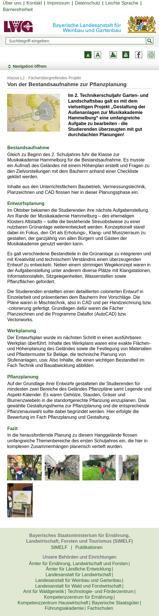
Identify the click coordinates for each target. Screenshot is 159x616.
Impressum (58, 3)
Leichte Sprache (121, 3)
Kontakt (34, 3)
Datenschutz (87, 3)
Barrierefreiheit (18, 9)
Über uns (12, 3)
